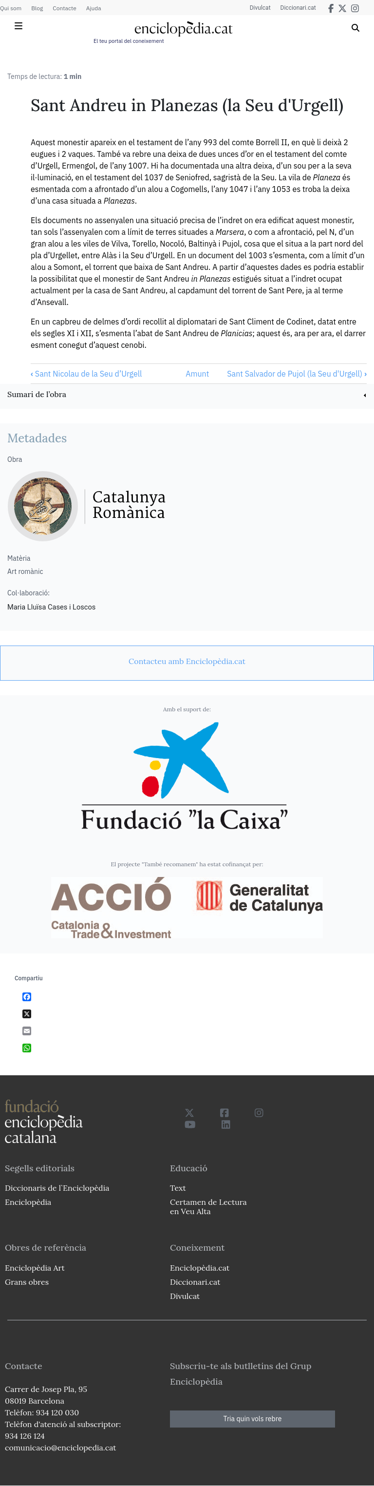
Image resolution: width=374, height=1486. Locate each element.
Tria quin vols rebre (253, 1418)
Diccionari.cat (298, 7)
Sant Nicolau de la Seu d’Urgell (86, 374)
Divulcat (260, 7)
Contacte (64, 8)
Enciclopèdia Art (35, 1268)
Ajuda (93, 8)
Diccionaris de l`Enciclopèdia (57, 1188)
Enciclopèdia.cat (199, 1268)
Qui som (10, 8)
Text (178, 1188)
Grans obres (27, 1282)
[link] (187, 395)
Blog (37, 8)
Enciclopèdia (28, 1202)
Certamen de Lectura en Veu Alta (208, 1206)
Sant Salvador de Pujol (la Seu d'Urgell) (297, 374)
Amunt (197, 374)
